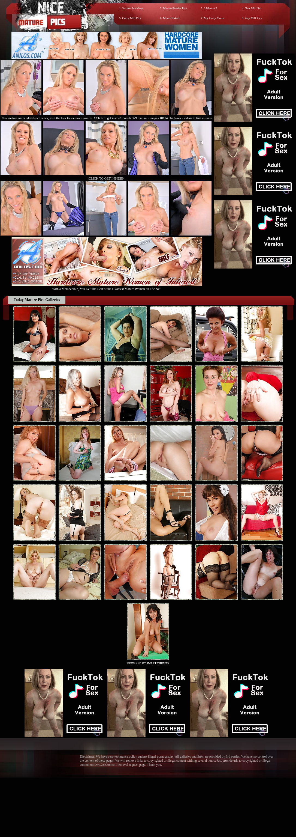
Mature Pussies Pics (175, 8)
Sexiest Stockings (132, 8)
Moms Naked (171, 18)
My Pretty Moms (214, 18)
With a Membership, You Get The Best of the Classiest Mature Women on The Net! (106, 287)
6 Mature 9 (210, 8)
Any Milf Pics (253, 18)
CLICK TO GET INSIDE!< (107, 178)
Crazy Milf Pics (131, 18)
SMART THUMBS (158, 663)
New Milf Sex (253, 8)
